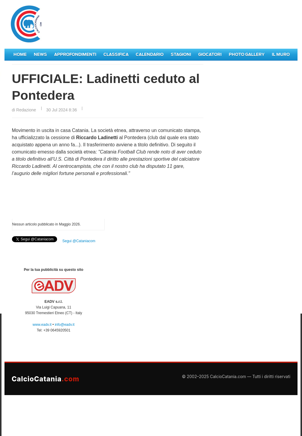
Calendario (150, 54)
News (40, 54)
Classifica (116, 54)
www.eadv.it (42, 325)
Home (20, 54)
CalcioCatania (45, 379)
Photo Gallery (247, 54)
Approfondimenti (75, 54)
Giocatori (210, 54)
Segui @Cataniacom (78, 241)
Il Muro (281, 54)
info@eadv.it (64, 325)
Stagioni (181, 54)
